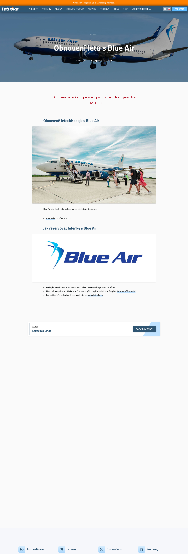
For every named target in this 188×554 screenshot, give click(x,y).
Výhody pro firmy (146, 484)
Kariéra (101, 494)
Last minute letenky (67, 494)
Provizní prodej (145, 494)
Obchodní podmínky (41, 542)
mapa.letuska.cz (95, 295)
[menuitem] (33, 9)
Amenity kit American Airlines (34, 391)
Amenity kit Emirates (74, 391)
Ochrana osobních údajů (93, 542)
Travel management (147, 489)
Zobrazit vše (24, 500)
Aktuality (34, 387)
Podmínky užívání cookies (66, 542)
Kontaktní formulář (126, 291)
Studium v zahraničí (67, 510)
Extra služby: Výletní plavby (154, 391)
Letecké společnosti (67, 505)
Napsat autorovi (144, 328)
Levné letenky (65, 484)
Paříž (20, 479)
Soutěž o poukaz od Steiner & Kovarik (114, 391)
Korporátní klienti (146, 479)
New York (22, 489)
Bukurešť (50, 218)
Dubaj (21, 484)
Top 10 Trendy (65, 500)
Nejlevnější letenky (67, 489)
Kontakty (102, 484)
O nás (101, 500)
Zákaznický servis (106, 479)
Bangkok (22, 494)
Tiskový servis (105, 489)
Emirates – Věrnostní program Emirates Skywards (94, 424)
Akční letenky (64, 479)
